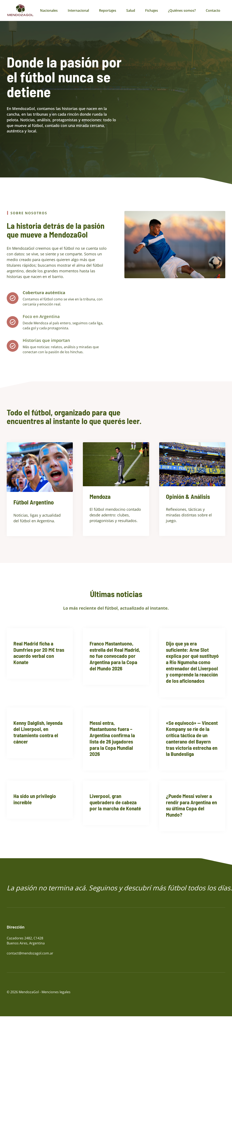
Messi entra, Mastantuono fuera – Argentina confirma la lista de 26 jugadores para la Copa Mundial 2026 (112, 738)
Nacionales (49, 10)
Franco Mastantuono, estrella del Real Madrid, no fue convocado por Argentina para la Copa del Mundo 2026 (115, 655)
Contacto (213, 10)
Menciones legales (56, 992)
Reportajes (107, 10)
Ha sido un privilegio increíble (34, 799)
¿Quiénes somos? (182, 10)
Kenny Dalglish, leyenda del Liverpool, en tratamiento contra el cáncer (38, 732)
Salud (130, 10)
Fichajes (151, 10)
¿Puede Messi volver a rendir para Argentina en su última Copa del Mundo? (191, 805)
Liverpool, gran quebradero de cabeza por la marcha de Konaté (115, 802)
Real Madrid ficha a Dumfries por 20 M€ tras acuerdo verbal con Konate (38, 652)
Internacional (78, 10)
